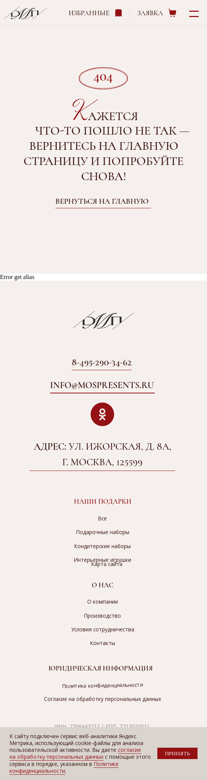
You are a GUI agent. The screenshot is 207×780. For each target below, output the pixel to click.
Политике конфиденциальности (64, 767)
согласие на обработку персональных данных (75, 753)
